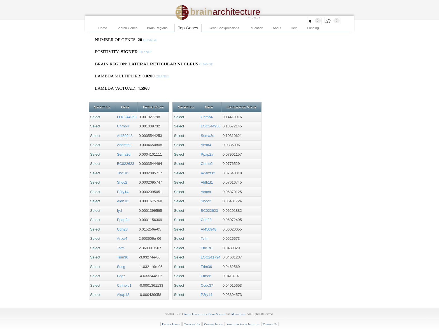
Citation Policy (213, 324)
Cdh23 (122, 229)
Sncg (121, 267)
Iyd (119, 210)
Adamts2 (124, 145)
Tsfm (121, 248)
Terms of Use (192, 324)
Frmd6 (206, 276)
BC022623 (125, 164)
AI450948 (125, 136)
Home (102, 28)
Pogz (121, 276)
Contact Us (270, 324)
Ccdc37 (207, 285)
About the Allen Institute (243, 324)
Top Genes (188, 27)
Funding (313, 28)
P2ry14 (123, 192)
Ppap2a (123, 220)
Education (256, 28)
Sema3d (123, 154)
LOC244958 (127, 117)
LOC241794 (210, 257)
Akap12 (123, 295)
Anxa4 (122, 238)
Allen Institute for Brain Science (204, 313)
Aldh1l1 (123, 201)
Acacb (206, 192)
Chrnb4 (123, 126)
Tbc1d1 (123, 173)
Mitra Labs (238, 313)
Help (294, 28)
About (277, 28)
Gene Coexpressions (224, 28)
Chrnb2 (207, 164)
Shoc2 (122, 182)
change (150, 40)
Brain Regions (157, 28)
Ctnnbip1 (124, 285)
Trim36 (122, 257)
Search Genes (126, 28)
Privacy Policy (171, 324)
